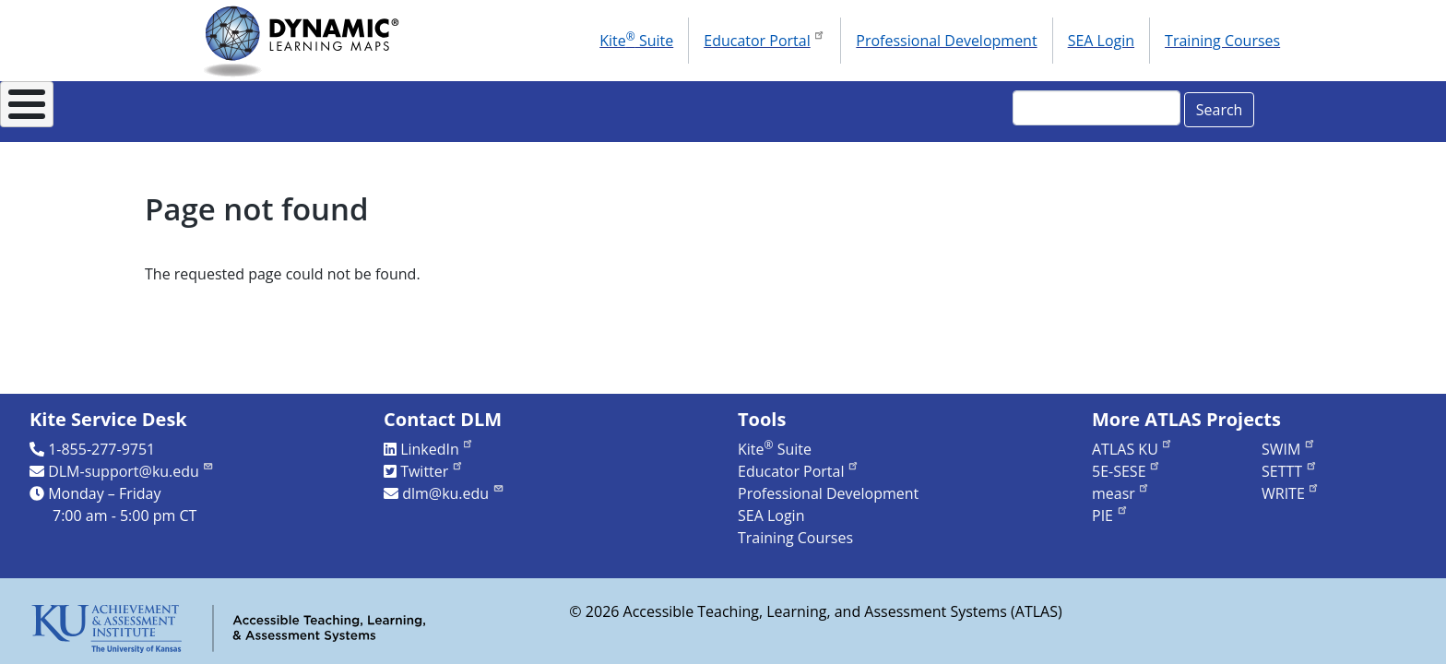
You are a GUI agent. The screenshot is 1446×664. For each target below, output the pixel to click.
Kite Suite (636, 40)
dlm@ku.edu (453, 493)
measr (1121, 493)
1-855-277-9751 (101, 449)
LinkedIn (437, 449)
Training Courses (1222, 40)
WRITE (1291, 493)
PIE (1110, 515)
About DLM (257, 106)
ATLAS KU (1132, 449)
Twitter (432, 471)
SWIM (1289, 449)
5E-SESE (1126, 471)
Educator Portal (764, 39)
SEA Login (1101, 40)
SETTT (1290, 471)
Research (740, 106)
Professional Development (946, 40)
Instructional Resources (566, 106)
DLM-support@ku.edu (131, 471)
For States (389, 106)
